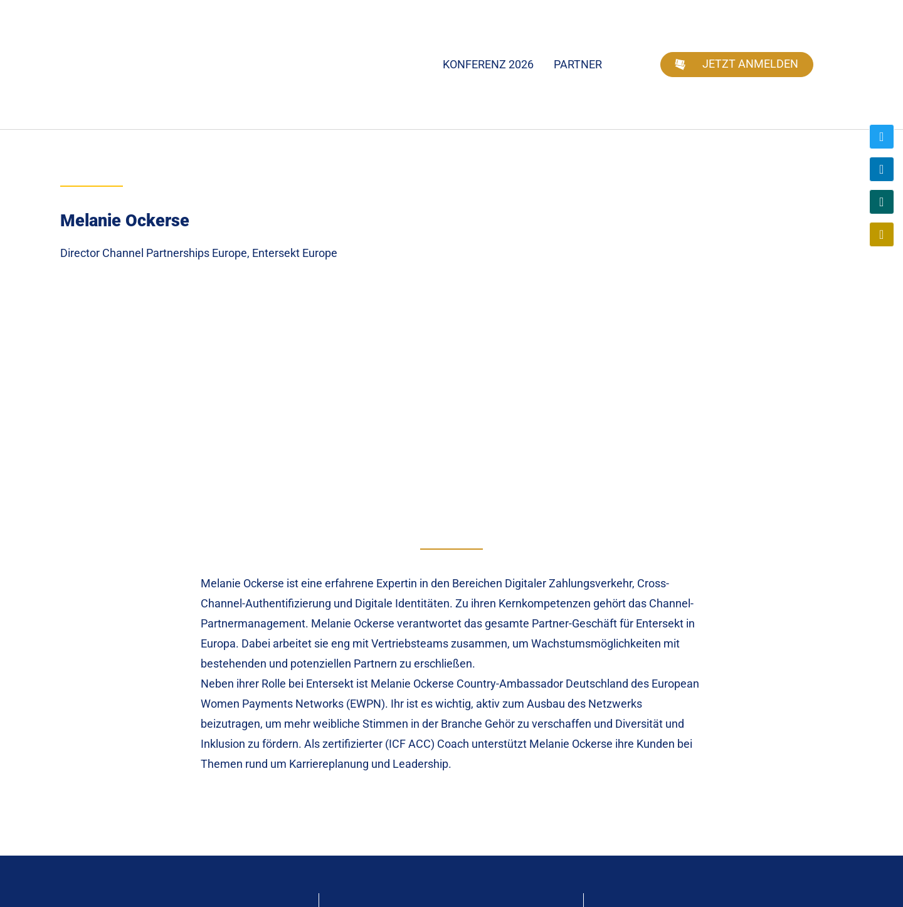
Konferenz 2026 (488, 64)
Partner (578, 64)
